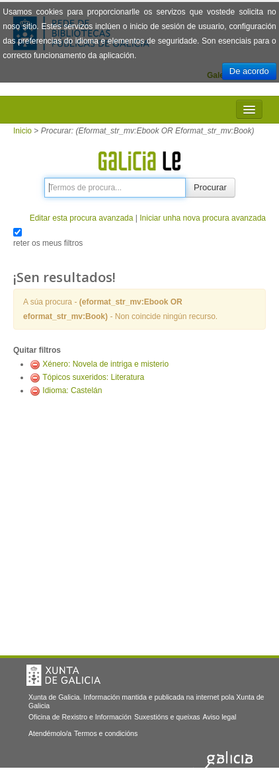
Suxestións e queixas (167, 717)
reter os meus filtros (48, 243)
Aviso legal (220, 717)
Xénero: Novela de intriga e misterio (105, 364)
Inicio (22, 130)
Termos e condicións (106, 733)
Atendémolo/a (49, 733)
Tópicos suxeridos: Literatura (93, 377)
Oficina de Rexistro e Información (80, 717)
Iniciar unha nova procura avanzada (203, 218)
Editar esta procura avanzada (82, 218)
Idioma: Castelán (72, 390)
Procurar (210, 187)
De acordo (249, 71)
